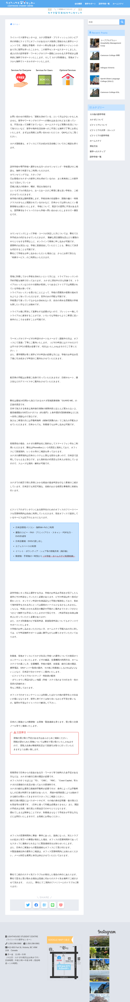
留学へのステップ (98, 152)
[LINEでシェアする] (53, 905)
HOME (65, 991)
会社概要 (78, 4)
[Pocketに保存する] (62, 905)
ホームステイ (118, 4)
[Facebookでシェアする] (35, 905)
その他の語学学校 (98, 114)
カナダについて (97, 119)
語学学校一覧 (104, 4)
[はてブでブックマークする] (44, 905)
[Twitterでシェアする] (26, 905)
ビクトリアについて (99, 125)
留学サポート (90, 4)
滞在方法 (94, 146)
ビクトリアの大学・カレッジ (103, 130)
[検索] (122, 22)
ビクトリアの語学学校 (100, 136)
